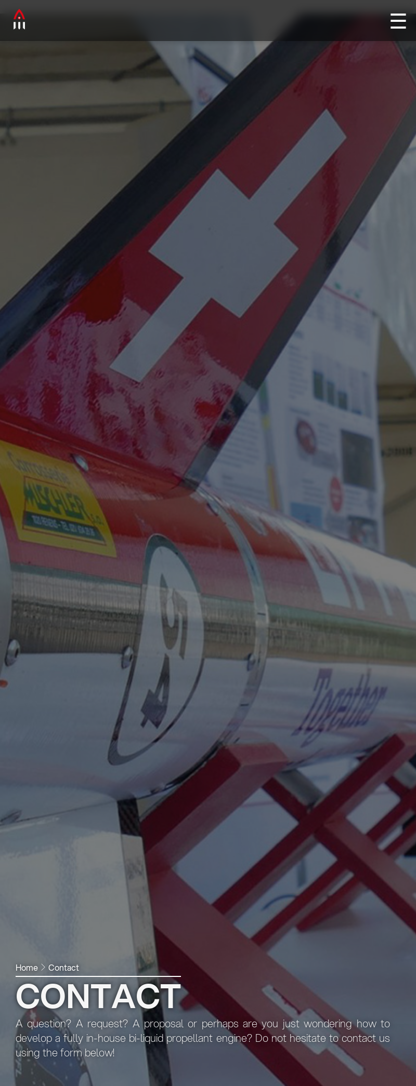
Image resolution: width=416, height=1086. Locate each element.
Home (27, 967)
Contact (63, 967)
